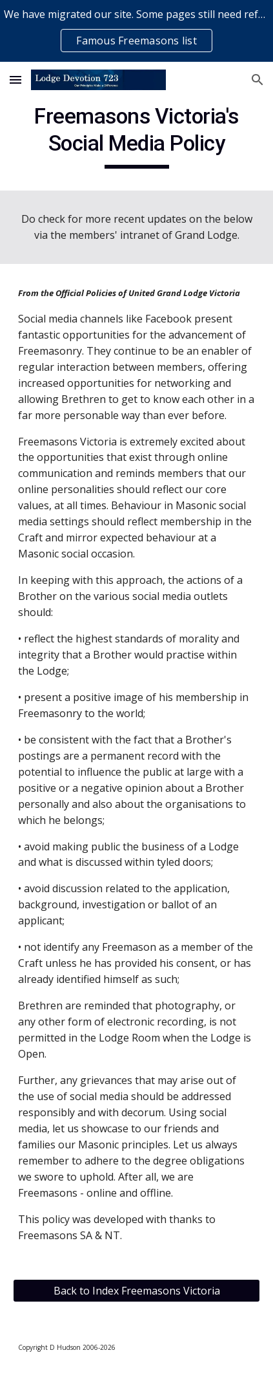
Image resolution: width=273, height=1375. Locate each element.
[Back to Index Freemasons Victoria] (136, 1290)
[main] (136, 136)
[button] (15, 79)
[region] (136, 31)
